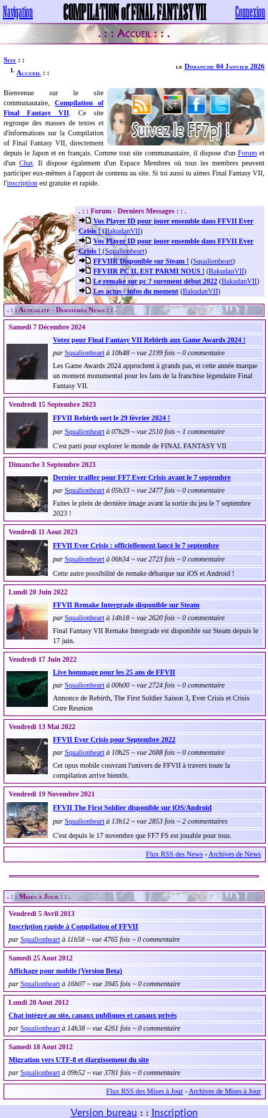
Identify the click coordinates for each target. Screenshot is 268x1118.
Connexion (250, 11)
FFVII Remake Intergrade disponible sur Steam (126, 605)
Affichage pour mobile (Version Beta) (65, 971)
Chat (26, 163)
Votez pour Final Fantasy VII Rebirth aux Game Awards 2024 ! (149, 340)
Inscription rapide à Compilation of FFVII (73, 926)
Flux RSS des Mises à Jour (145, 1091)
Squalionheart (125, 251)
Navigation (18, 11)
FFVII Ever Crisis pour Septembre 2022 (114, 739)
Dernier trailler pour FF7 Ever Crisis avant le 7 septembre (142, 477)
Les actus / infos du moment (136, 291)
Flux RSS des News (174, 854)
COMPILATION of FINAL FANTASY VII (134, 11)
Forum (247, 153)
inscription (22, 183)
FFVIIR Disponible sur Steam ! (141, 261)
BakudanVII (122, 231)
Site (10, 60)
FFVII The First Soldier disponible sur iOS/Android (132, 807)
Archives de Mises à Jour (225, 1091)
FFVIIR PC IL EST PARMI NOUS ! (149, 271)
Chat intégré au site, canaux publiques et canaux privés (93, 1015)
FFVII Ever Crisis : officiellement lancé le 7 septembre (136, 545)
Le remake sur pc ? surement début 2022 (156, 281)
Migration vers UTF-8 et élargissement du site (79, 1060)
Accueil (28, 73)
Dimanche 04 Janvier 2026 (224, 66)
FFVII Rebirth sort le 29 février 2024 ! (111, 418)
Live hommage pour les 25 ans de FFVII (114, 672)
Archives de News (235, 854)
